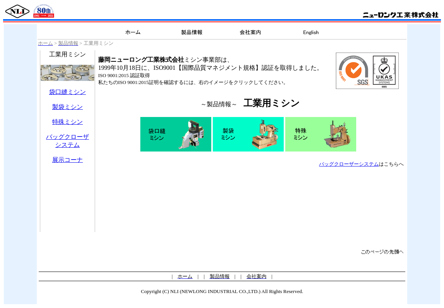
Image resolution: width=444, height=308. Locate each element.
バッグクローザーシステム (349, 164)
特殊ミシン (67, 122)
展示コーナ (67, 159)
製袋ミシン (67, 107)
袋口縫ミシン (67, 92)
